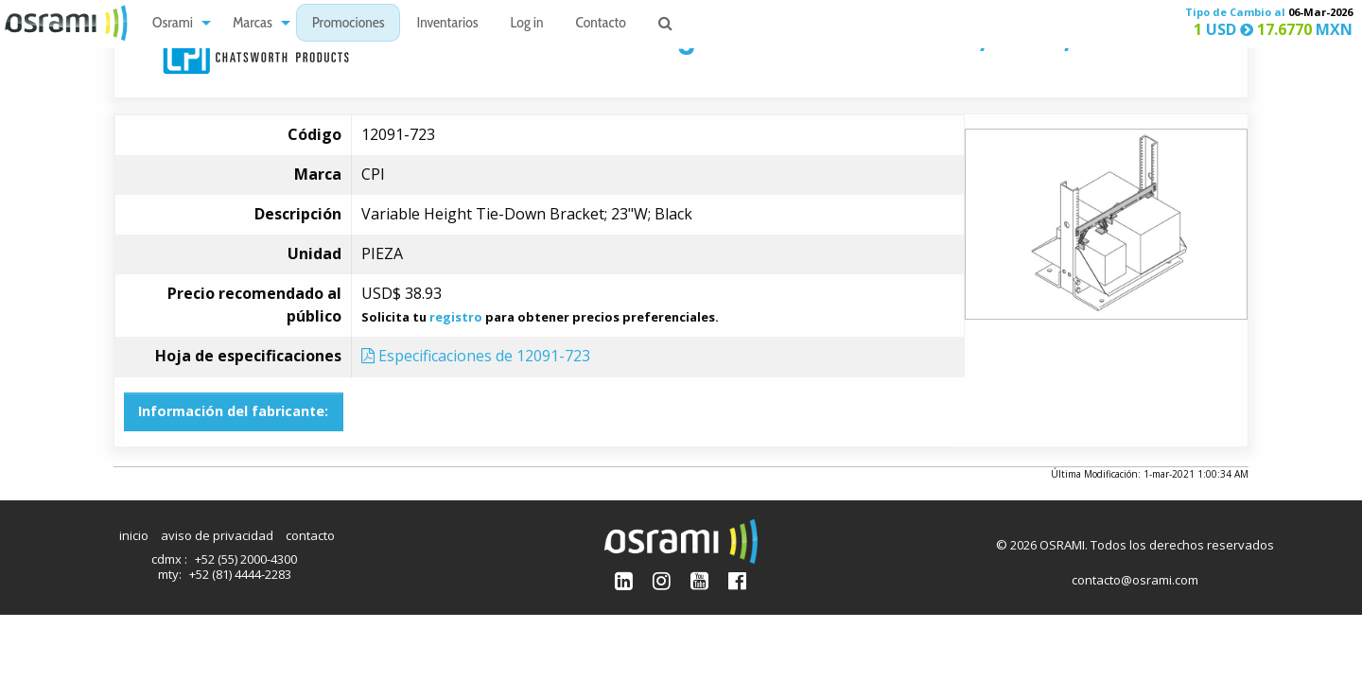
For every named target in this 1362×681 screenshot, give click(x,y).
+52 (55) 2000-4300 (246, 559)
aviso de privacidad (217, 535)
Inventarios (447, 24)
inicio (133, 535)
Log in (527, 24)
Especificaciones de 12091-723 (475, 355)
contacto (310, 535)
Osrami (172, 24)
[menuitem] (176, 23)
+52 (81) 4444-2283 (240, 574)
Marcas (252, 24)
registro (455, 316)
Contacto (601, 24)
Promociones (348, 24)
